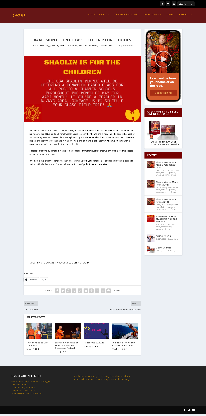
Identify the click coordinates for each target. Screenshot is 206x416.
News (81, 47)
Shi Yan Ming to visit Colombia (37, 346)
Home (91, 16)
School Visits (173, 241)
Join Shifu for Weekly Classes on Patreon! (123, 346)
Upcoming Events (107, 47)
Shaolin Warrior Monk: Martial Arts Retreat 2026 (167, 167)
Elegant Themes (29, 412)
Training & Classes (125, 16)
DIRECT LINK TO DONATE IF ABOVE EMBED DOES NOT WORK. (59, 264)
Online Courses (163, 249)
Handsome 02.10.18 (94, 344)
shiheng (45, 47)
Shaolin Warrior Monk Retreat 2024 (167, 202)
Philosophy (151, 16)
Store (170, 16)
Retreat (164, 174)
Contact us (185, 16)
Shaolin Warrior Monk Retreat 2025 (167, 185)
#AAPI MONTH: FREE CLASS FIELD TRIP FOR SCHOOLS (166, 221)
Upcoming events (169, 177)
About (103, 16)
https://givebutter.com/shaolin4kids (92, 166)
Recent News (91, 47)
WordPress (54, 412)
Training (171, 252)
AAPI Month (72, 47)
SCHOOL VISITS (163, 238)
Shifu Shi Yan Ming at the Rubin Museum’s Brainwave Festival (66, 347)
